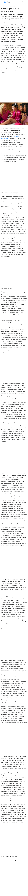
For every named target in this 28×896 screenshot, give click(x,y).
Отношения (12, 6)
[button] (14, 113)
